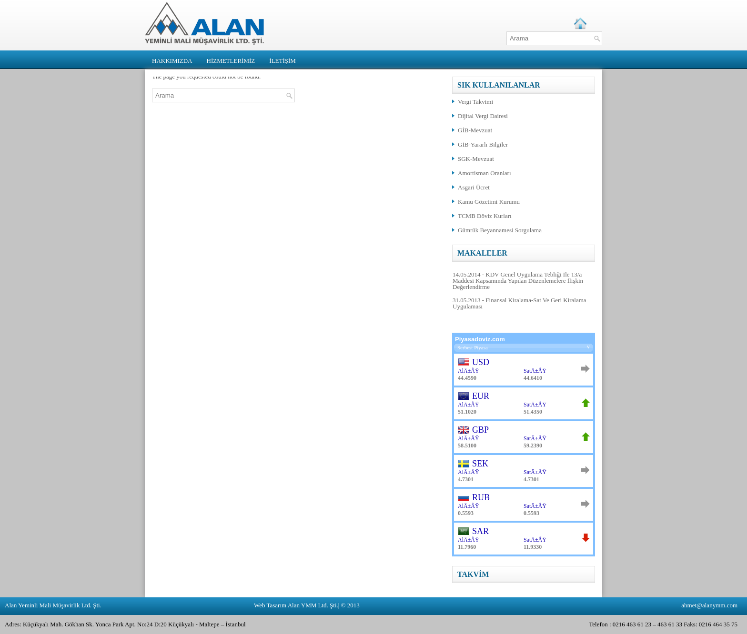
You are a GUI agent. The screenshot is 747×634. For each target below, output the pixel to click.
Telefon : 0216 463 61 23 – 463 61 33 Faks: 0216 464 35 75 (663, 624)
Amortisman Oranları (484, 173)
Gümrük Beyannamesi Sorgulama (500, 230)
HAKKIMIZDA (172, 60)
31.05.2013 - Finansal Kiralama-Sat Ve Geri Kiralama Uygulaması (519, 303)
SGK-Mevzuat (476, 158)
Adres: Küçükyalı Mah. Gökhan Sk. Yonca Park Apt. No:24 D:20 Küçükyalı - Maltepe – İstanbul (125, 624)
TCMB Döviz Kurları (485, 215)
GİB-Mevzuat (475, 130)
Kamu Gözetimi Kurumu (489, 201)
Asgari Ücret (474, 187)
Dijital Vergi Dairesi (483, 115)
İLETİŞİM (282, 60)
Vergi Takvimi (475, 101)
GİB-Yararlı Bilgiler (483, 144)
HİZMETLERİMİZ (231, 60)
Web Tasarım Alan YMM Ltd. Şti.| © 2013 (307, 605)
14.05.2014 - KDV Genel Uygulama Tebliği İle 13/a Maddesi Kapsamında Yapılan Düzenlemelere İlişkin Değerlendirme (518, 280)
